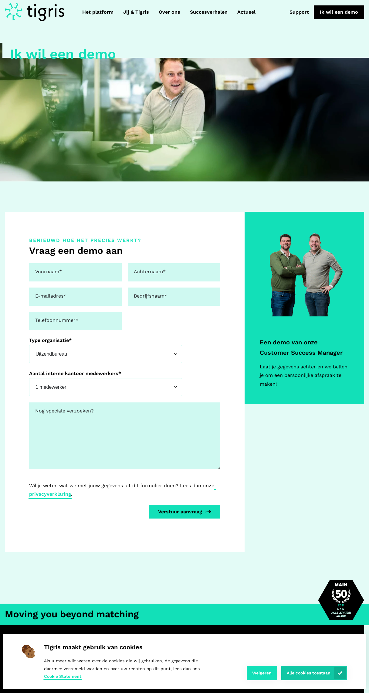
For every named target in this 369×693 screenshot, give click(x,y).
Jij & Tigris (136, 12)
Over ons (169, 12)
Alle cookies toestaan (308, 673)
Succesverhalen (209, 12)
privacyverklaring (50, 494)
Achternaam (150, 271)
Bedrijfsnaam (150, 296)
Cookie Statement (62, 676)
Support (299, 12)
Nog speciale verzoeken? (64, 411)
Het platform (97, 12)
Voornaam (48, 271)
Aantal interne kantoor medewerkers (75, 373)
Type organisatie (50, 340)
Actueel (246, 12)
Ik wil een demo (339, 12)
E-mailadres (50, 296)
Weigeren (262, 673)
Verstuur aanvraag (180, 512)
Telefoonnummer (56, 320)
